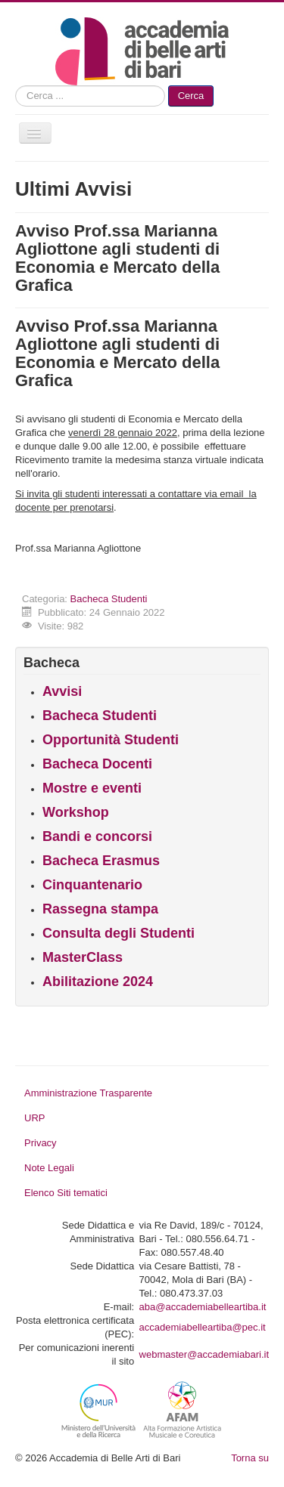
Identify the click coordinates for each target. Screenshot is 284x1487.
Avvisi (62, 691)
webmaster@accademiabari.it (204, 1354)
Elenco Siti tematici (66, 1192)
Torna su (250, 1458)
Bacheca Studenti (109, 598)
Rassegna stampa (100, 909)
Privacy (40, 1142)
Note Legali (49, 1167)
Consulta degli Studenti (118, 933)
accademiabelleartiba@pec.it (202, 1327)
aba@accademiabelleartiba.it (203, 1306)
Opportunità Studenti (110, 739)
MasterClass (82, 957)
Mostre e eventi (92, 788)
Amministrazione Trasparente (88, 1093)
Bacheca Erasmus (101, 860)
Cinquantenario (92, 884)
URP (34, 1118)
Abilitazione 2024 (97, 981)
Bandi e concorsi (97, 836)
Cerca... (15, 85)
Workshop (75, 812)
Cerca (191, 95)
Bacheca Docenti (97, 763)
